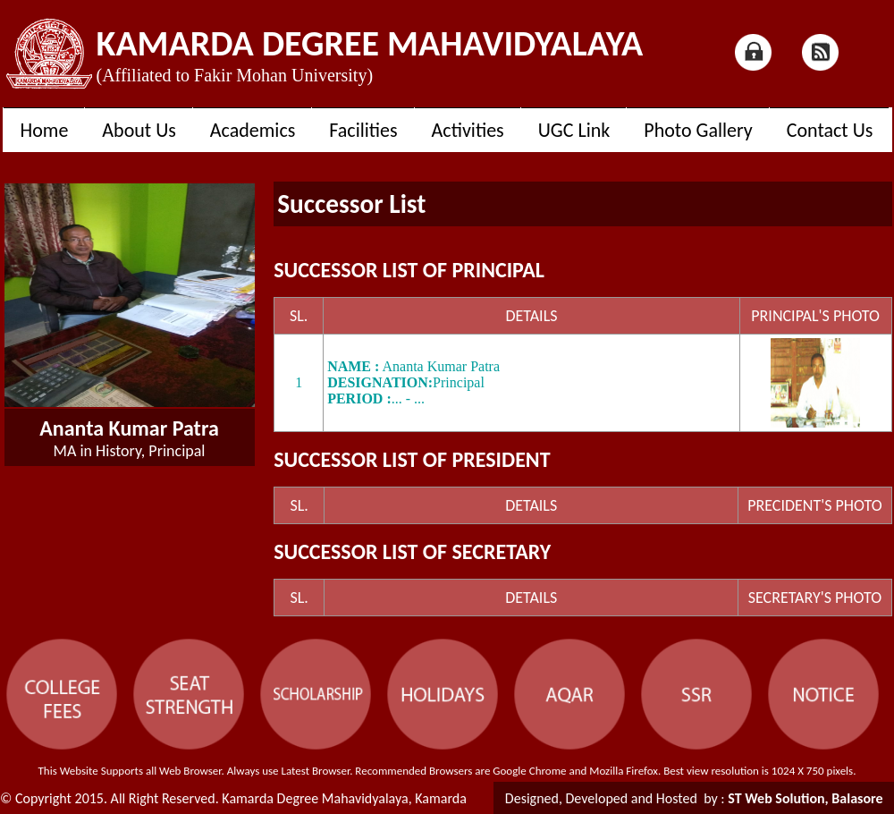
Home (45, 130)
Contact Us (830, 130)
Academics (252, 130)
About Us (139, 130)
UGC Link (574, 130)
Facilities (363, 130)
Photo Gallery (698, 130)
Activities (468, 130)
